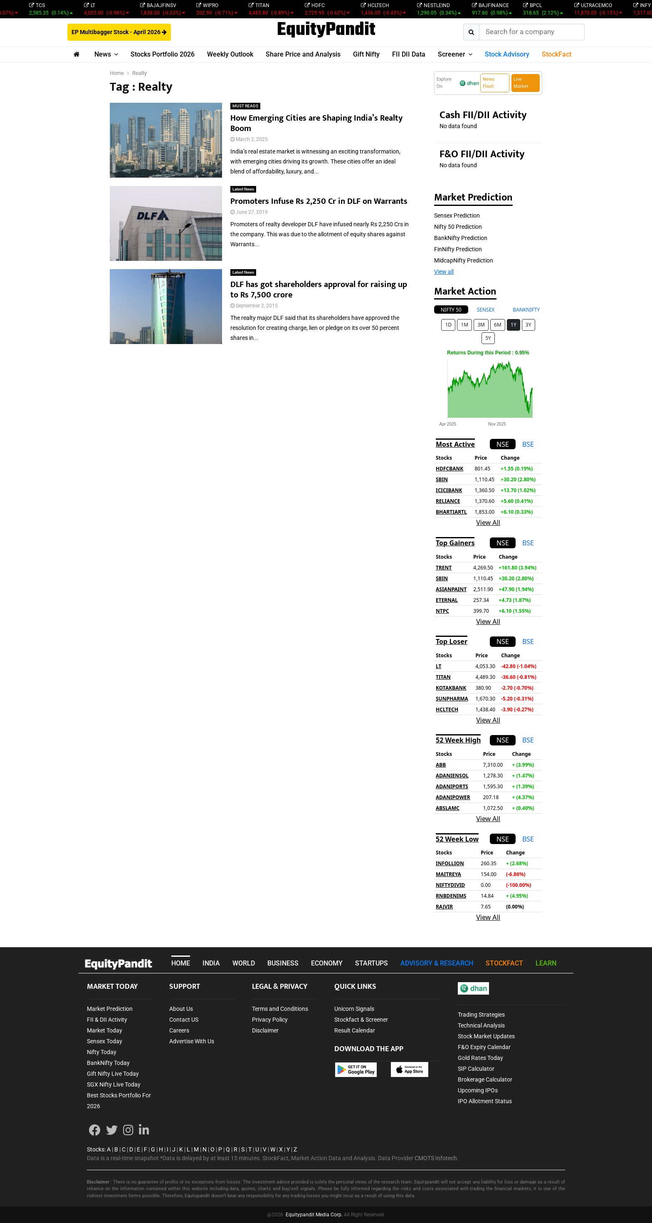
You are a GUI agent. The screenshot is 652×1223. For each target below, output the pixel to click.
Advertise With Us (191, 1041)
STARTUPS (371, 963)
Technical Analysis (481, 1025)
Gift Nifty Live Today (113, 1073)
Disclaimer (265, 1030)
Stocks (95, 1149)
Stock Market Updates (486, 1036)
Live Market (521, 83)
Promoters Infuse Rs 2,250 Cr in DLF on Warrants (319, 201)
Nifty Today (101, 1052)
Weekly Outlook (230, 54)
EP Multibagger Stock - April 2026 (119, 32)
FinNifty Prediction (458, 249)
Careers (179, 1030)
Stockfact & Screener (361, 1019)
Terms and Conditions (280, 1008)
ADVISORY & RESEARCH (436, 963)
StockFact (556, 54)
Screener (451, 54)
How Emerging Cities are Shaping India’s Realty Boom (316, 123)
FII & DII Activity (107, 1019)
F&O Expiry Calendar (484, 1047)
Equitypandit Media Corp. (314, 1215)
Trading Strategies (481, 1014)
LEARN (546, 963)
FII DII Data (408, 54)
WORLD (243, 963)
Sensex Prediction (457, 215)
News (102, 54)
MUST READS (245, 106)
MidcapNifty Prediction (463, 260)
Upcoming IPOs (478, 1090)
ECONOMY (327, 963)
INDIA (211, 963)
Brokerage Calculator (485, 1079)
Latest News (243, 189)
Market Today (104, 1030)
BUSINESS (283, 963)
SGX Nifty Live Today (114, 1084)
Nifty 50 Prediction (458, 226)
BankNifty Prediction (460, 238)
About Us (181, 1008)
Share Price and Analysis (303, 54)
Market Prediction (110, 1008)
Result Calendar (354, 1030)
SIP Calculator (476, 1068)
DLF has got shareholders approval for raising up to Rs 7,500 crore (318, 289)
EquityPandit (326, 30)
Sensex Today (104, 1041)
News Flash (488, 83)
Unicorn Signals (354, 1008)
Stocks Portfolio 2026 (163, 54)
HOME (180, 963)
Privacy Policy (270, 1019)
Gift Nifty (366, 54)
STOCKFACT (504, 963)
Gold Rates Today (480, 1058)
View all (444, 271)
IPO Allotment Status (485, 1101)
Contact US (183, 1019)
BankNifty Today (108, 1063)
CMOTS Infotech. (437, 1158)
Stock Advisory (507, 54)
